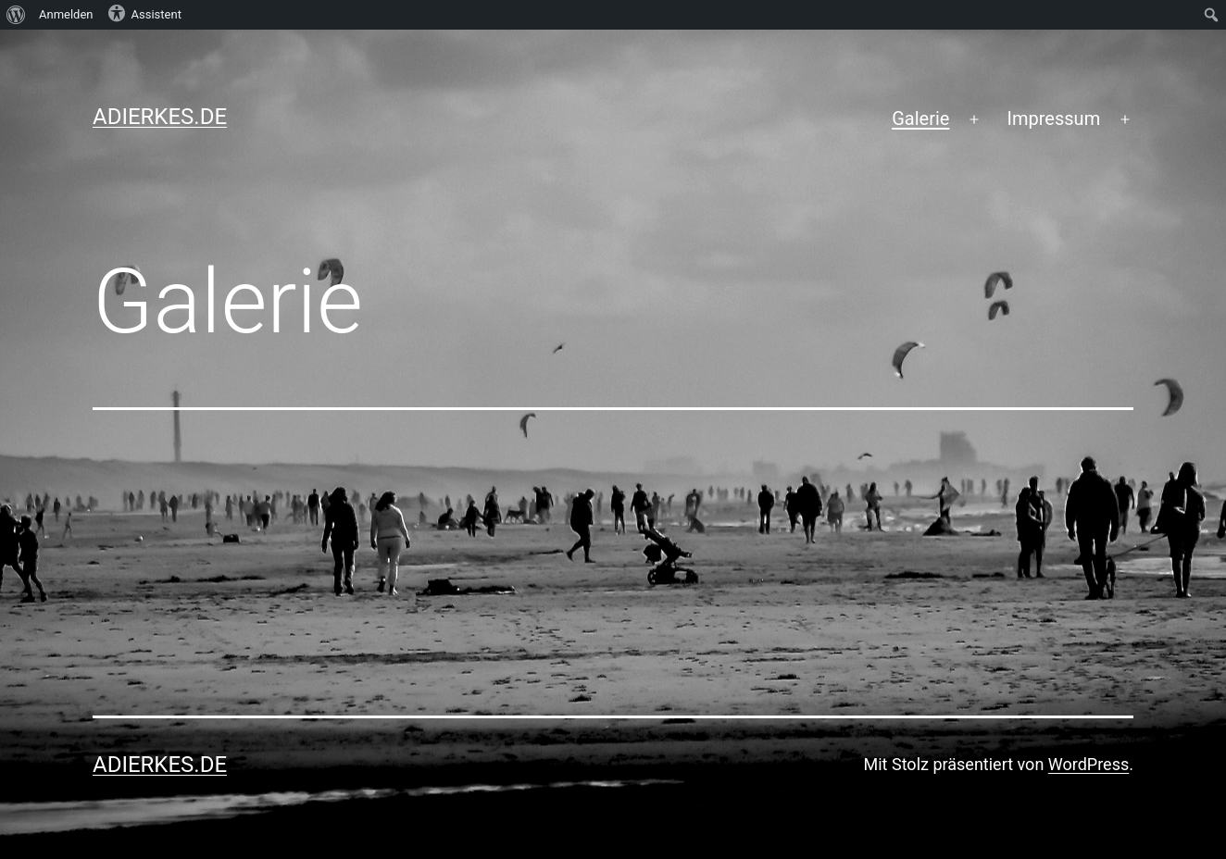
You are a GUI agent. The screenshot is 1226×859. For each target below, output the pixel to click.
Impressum (1054, 118)
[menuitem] (16, 15)
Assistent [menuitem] (144, 13)
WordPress (1088, 764)
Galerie (920, 118)
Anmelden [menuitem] (66, 14)
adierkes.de (160, 117)
